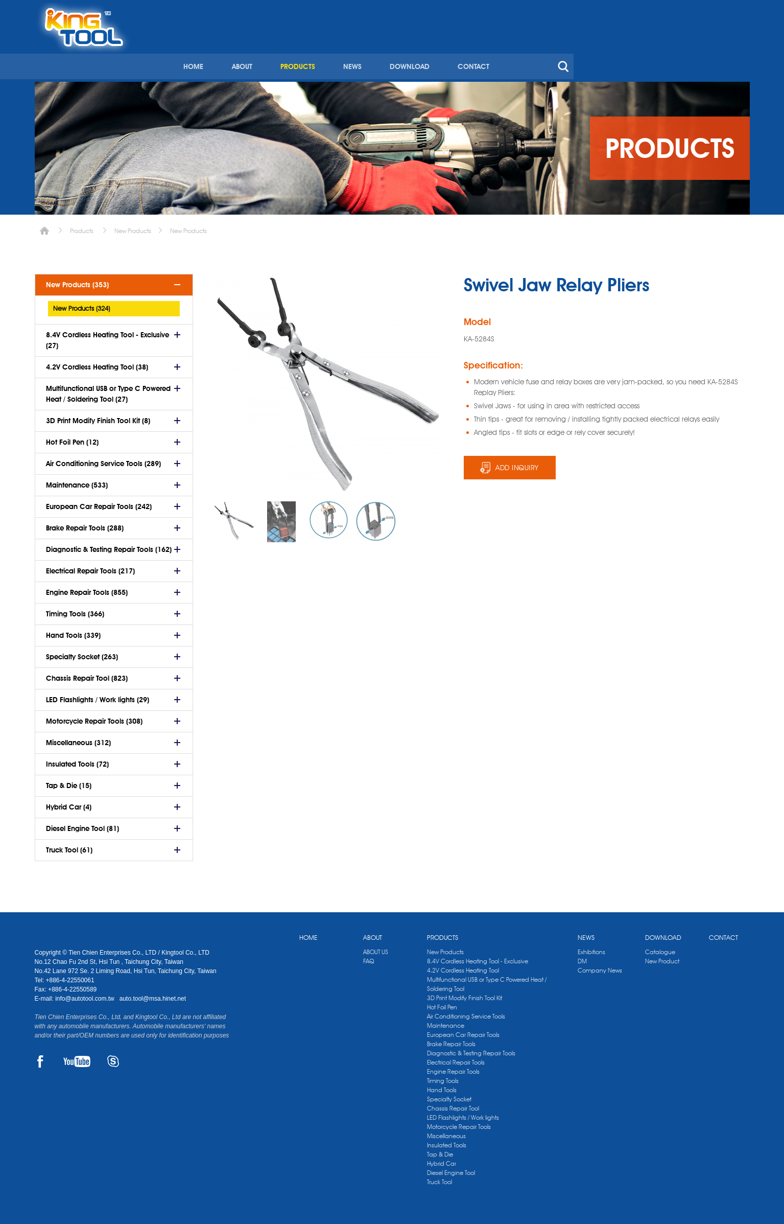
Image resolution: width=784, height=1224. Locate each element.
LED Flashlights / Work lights (463, 1114)
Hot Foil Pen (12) (72, 438)
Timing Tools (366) (75, 610)
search (731, 50)
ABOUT (412, 50)
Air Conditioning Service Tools (466, 1013)
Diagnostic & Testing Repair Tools (471, 1049)
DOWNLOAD (579, 50)
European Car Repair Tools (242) (99, 503)
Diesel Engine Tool (451, 1169)
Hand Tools (442, 1086)
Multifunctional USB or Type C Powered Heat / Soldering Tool (487, 980)
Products (81, 227)
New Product (662, 957)
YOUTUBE (76, 1058)
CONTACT (642, 50)
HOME (365, 50)
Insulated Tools (446, 1141)
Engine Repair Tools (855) (87, 589)
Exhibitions (591, 948)
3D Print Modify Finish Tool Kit (464, 994)
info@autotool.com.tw (85, 995)
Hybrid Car (441, 1160)
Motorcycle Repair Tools (459, 1123)
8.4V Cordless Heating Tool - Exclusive (477, 957)
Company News (600, 967)
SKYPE (113, 1058)
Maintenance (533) (77, 481)
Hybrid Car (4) (68, 803)
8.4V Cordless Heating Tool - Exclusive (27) (107, 336)
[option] (234, 518)
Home (44, 227)
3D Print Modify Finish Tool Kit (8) (98, 417)
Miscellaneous (446, 1132)
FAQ (368, 957)
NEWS (522, 50)
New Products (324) (81, 305)
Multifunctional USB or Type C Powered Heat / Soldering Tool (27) (108, 390)
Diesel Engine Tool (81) (82, 825)
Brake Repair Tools (451, 1040)
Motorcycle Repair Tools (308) (94, 717)
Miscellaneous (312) (78, 739)
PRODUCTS (467, 50)
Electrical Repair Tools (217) (90, 567)
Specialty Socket (449, 1095)
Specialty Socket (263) (82, 653)
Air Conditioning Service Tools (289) (103, 460)
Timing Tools (443, 1077)
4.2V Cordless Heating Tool (463, 967)
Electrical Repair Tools (456, 1059)
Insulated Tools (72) (77, 760)
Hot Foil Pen (442, 1003)
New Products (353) (77, 281)
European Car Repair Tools (463, 1031)
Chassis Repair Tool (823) (87, 675)
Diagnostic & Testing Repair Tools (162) (109, 546)
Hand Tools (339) (73, 632)
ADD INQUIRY (517, 464)
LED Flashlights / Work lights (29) (97, 696)
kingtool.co (734, 10)
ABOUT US (375, 948)
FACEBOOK (40, 1058)
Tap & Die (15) (68, 782)
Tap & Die (440, 1150)
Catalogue (660, 948)
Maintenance (445, 1022)
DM (582, 957)
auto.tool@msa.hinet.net (153, 995)
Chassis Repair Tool (453, 1104)
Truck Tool (439, 1178)
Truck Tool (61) (69, 846)
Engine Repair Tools (453, 1068)
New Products (132, 227)
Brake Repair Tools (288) (85, 524)
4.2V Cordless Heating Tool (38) (97, 363)
